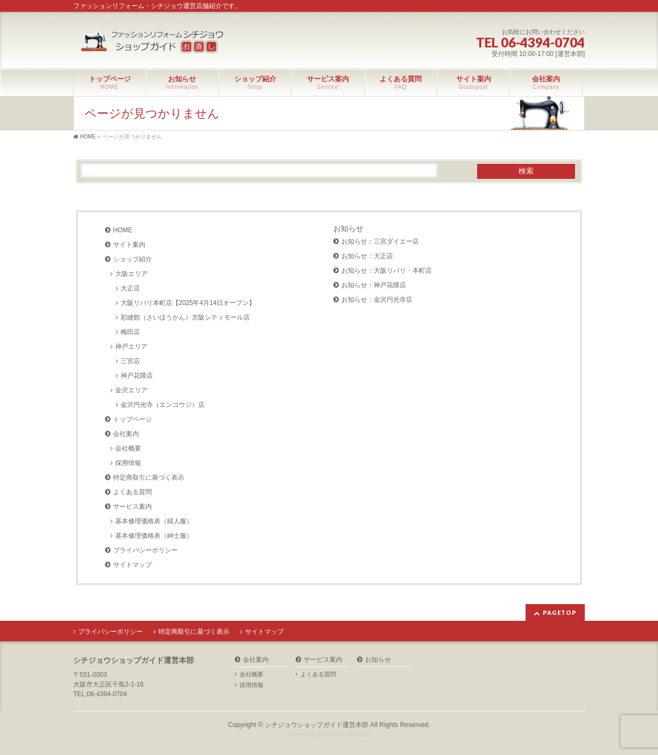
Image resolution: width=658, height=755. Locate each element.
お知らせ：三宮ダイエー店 (380, 241)
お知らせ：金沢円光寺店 (376, 299)
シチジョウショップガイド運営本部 (316, 725)
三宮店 (130, 361)
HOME (122, 230)
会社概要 (128, 448)
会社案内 (126, 434)
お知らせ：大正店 (367, 256)
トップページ (132, 419)
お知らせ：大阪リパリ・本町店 (386, 270)
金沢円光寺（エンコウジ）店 (163, 404)
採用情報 (128, 463)
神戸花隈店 (137, 375)
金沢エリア (131, 390)
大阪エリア (131, 274)
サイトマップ (132, 565)
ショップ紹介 (132, 259)
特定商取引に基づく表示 (148, 477)
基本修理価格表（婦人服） (154, 521)
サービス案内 (132, 506)
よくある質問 (132, 492)
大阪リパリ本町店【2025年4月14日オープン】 (188, 303)
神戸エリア (131, 346)
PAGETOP (560, 612)
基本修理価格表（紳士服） (154, 535)
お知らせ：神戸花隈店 (373, 285)
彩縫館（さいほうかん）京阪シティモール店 (185, 317)
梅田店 (130, 332)
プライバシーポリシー (145, 550)
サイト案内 (129, 244)
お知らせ (348, 228)
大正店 (130, 288)
